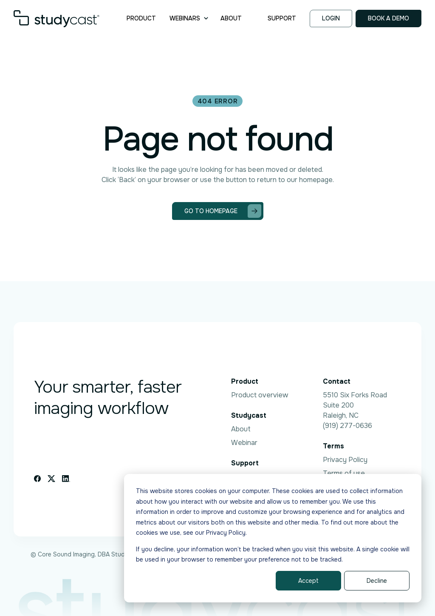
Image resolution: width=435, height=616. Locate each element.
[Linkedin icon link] (66, 478)
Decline (377, 581)
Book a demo (388, 18)
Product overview (259, 395)
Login (331, 18)
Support (282, 18)
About (231, 18)
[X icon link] (51, 478)
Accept (308, 581)
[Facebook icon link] (37, 478)
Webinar (244, 442)
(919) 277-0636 (347, 425)
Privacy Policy (345, 459)
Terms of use (344, 473)
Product (141, 18)
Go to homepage (222, 211)
